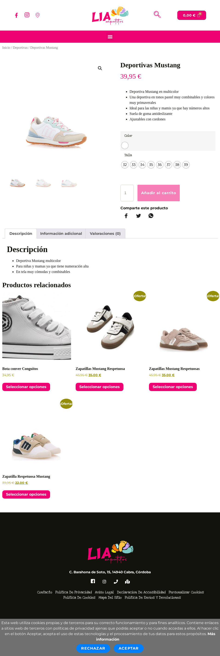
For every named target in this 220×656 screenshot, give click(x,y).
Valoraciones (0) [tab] (105, 233)
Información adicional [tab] (61, 233)
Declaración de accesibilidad (141, 581)
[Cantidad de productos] (127, 193)
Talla (128, 155)
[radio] (124, 145)
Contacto (44, 581)
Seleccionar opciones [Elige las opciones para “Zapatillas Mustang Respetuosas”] (173, 387)
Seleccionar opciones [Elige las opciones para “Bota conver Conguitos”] (26, 387)
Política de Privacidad (73, 581)
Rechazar (93, 648)
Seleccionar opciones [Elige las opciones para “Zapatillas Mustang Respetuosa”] (99, 387)
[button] (110, 36)
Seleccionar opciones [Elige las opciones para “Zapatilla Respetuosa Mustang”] (26, 494)
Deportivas (20, 47)
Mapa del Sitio (110, 586)
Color (128, 135)
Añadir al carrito (158, 193)
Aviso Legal (104, 581)
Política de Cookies (79, 586)
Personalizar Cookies (186, 581)
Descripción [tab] (20, 233)
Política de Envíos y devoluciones (153, 586)
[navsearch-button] (157, 15)
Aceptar (129, 648)
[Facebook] (16, 15)
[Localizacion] (37, 15)
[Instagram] (26, 15)
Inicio (6, 47)
